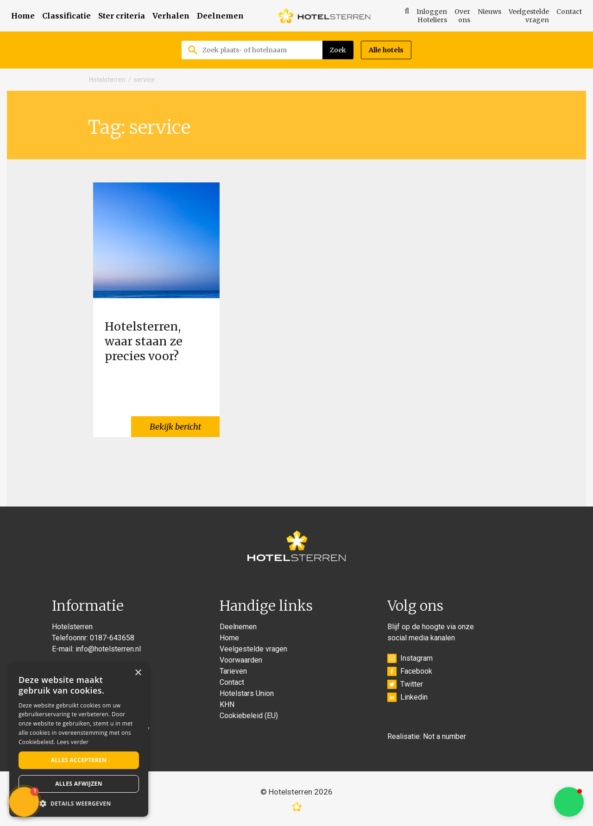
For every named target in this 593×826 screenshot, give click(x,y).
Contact (569, 11)
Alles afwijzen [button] (78, 784)
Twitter (405, 684)
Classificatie (66, 15)
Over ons (462, 15)
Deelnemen (220, 15)
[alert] (78, 740)
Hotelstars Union (247, 693)
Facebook (409, 671)
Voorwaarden (241, 660)
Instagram (410, 658)
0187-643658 (112, 637)
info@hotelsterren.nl (108, 649)
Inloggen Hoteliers (431, 15)
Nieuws (489, 11)
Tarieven (233, 671)
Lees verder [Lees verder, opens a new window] (73, 742)
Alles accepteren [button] (79, 760)
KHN (227, 704)
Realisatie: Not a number (426, 736)
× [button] (137, 673)
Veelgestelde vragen (529, 15)
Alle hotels (386, 50)
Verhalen (170, 15)
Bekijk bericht (175, 426)
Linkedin (407, 697)
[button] (569, 802)
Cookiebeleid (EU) (249, 715)
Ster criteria (121, 15)
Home (23, 15)
